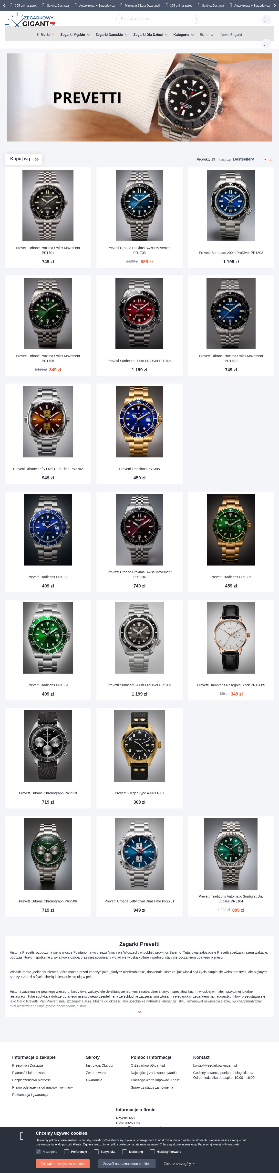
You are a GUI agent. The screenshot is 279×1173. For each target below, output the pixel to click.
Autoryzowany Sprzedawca (97, 5)
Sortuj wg (224, 154)
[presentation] (5, 5)
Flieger (23, 178)
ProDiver (25, 186)
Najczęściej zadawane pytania (154, 1073)
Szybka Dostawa (58, 5)
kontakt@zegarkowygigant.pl (215, 1065)
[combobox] (150, 19)
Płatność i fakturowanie (29, 1073)
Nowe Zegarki (231, 35)
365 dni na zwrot (26, 5)
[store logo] (30, 19)
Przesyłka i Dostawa (27, 1065)
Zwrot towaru (96, 1073)
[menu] (139, 33)
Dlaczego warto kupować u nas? (155, 1080)
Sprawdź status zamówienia (152, 1087)
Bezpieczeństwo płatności (31, 1080)
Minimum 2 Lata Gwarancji (142, 5)
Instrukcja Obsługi (99, 1065)
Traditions (26, 194)
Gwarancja (94, 1080)
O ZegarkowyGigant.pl (148, 1065)
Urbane (24, 202)
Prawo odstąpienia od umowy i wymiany (42, 1087)
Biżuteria (206, 35)
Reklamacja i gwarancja (30, 1095)
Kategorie (181, 35)
